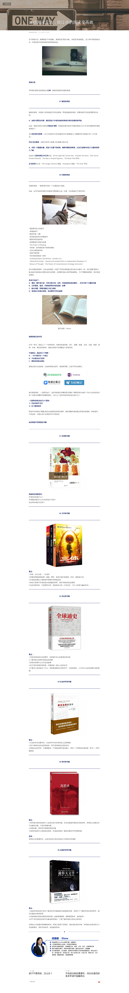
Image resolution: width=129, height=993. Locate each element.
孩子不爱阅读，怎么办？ (40, 973)
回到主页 (7, 4)
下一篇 (67, 971)
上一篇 (31, 971)
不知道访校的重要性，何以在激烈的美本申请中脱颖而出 (82, 974)
